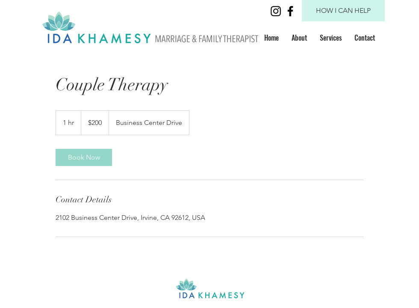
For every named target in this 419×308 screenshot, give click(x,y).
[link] (84, 157)
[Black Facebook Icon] (290, 11)
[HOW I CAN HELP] (343, 10)
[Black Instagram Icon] (276, 11)
